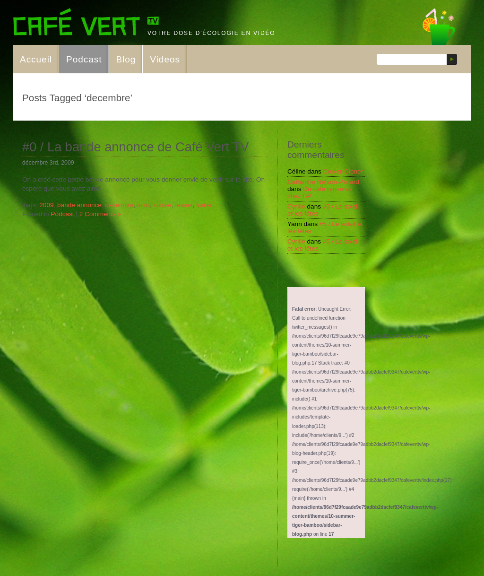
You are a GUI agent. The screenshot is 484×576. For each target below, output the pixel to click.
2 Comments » (100, 214)
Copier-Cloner (343, 171)
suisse (162, 205)
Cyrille (296, 206)
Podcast (84, 59)
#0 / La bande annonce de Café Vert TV (135, 147)
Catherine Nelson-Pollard (323, 181)
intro (143, 205)
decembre (119, 205)
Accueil (36, 59)
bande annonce (79, 205)
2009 (46, 205)
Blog (126, 59)
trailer (204, 205)
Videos (165, 59)
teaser (184, 205)
